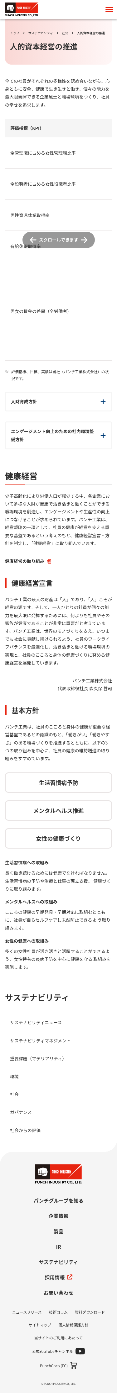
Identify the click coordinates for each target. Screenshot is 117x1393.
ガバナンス (21, 1112)
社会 (65, 32)
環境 (14, 1076)
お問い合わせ (58, 1292)
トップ (14, 32)
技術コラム (58, 1312)
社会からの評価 (25, 1130)
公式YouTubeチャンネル (52, 1351)
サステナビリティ (40, 32)
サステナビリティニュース (36, 1022)
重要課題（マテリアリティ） (38, 1058)
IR (58, 1246)
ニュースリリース (27, 1312)
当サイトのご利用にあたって (58, 1337)
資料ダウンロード (90, 1312)
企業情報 (58, 1216)
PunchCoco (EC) (54, 1365)
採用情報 (58, 1277)
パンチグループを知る (59, 1200)
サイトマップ (40, 1324)
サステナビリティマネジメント (40, 1040)
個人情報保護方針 (73, 1324)
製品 (58, 1231)
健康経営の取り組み (28, 561)
